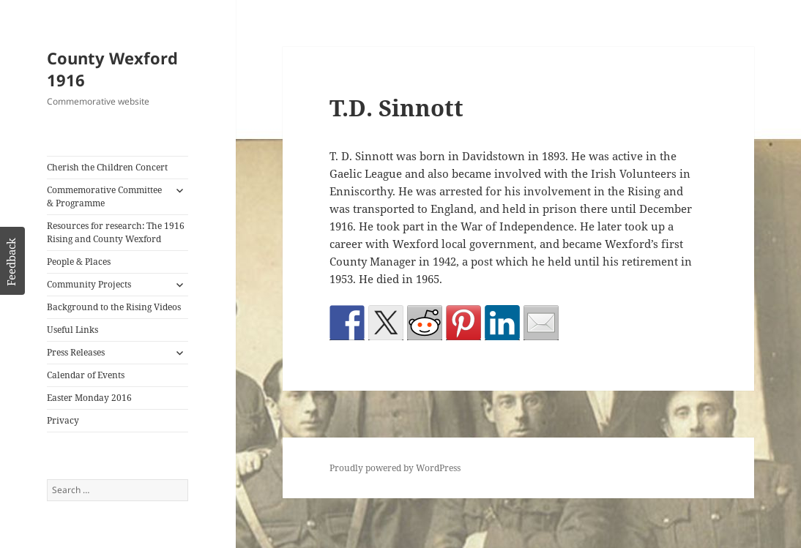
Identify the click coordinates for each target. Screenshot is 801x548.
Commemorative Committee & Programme (104, 196)
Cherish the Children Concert (107, 167)
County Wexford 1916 (112, 69)
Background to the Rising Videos (114, 307)
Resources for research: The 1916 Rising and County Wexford (116, 232)
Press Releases (76, 352)
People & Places (79, 261)
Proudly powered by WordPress (395, 468)
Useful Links (72, 329)
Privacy (63, 420)
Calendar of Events (85, 375)
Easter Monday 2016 (89, 397)
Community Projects (89, 284)
